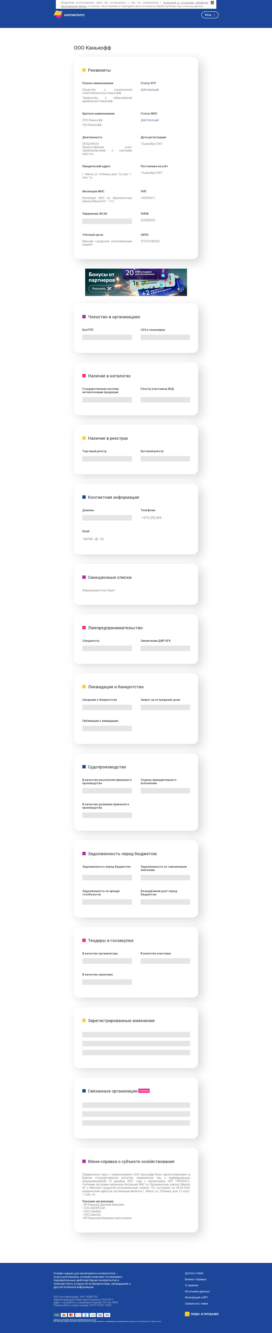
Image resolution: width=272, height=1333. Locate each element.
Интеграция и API (196, 1297)
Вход (208, 14)
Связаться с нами (196, 1303)
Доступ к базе (194, 1273)
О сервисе (191, 1285)
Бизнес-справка (195, 1279)
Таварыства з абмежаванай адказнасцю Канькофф (107, 99)
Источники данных (197, 1291)
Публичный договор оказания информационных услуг (75, 1320)
